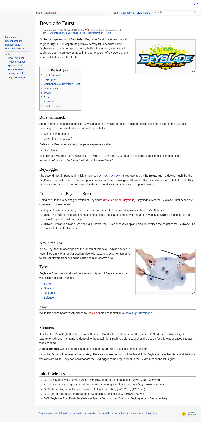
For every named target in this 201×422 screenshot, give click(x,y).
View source (127, 12)
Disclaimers (151, 413)
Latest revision (73, 32)
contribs (98, 30)
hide (66, 70)
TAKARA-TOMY (112, 175)
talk (90, 30)
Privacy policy (45, 413)
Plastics (92, 313)
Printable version (16, 69)
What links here (16, 58)
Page (39, 12)
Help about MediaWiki (16, 48)
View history (143, 12)
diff (44, 32)
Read (115, 12)
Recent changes (13, 41)
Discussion (50, 12)
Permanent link (15, 73)
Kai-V (84, 30)
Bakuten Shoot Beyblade (119, 200)
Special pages (15, 65)
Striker (48, 283)
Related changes (16, 61)
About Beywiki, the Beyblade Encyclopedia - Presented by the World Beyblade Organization (98, 413)
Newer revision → (97, 32)
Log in (194, 3)
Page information (17, 77)
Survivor (49, 288)
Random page (12, 44)
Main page (10, 37)
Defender (49, 292)
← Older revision (55, 32)
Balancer (49, 297)
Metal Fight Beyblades (138, 313)
